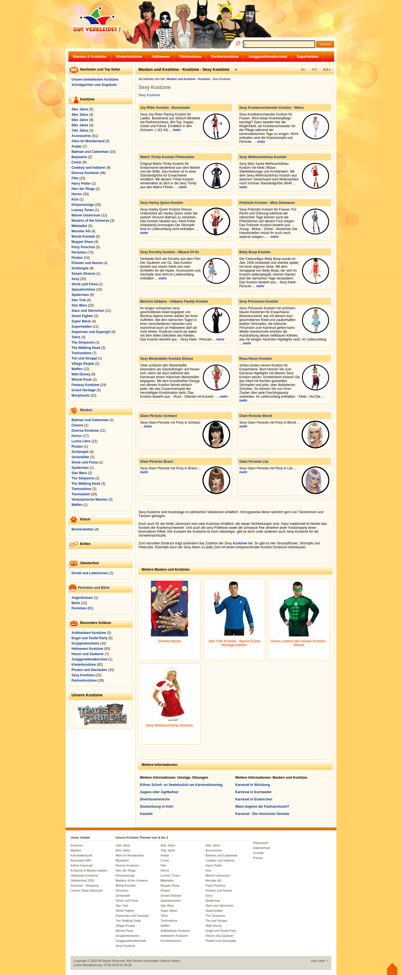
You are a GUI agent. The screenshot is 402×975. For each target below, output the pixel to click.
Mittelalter (79, 226)
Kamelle (146, 814)
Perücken (79, 252)
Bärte (75, 603)
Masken (86, 410)
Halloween (161, 56)
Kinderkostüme (129, 56)
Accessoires (81, 136)
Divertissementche (155, 799)
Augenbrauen (82, 598)
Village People (82, 364)
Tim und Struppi (84, 358)
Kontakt (258, 853)
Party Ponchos (83, 247)
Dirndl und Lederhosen (89, 573)
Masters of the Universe (90, 221)
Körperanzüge (82, 205)
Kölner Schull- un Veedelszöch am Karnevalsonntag (181, 785)
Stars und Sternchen (87, 311)
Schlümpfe (79, 268)
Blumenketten (82, 529)
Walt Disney (80, 374)
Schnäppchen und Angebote (94, 85)
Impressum (260, 842)
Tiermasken (80, 494)
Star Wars (79, 305)
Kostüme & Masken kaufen (89, 870)
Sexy (75, 279)
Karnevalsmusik (81, 855)
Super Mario (81, 321)
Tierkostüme (81, 353)
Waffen (77, 369)
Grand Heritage (83, 390)
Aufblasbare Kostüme (88, 633)
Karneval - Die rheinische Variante (262, 814)
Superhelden (307, 56)
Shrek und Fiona (84, 284)
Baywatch (79, 157)
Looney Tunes (82, 210)
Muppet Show (82, 242)
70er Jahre (79, 130)
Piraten (77, 258)
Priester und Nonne (86, 263)
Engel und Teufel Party (89, 638)
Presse (258, 858)
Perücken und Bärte (93, 588)
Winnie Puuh (81, 380)
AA (314, 69)
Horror (76, 194)
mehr (177, 130)
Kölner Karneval (81, 865)
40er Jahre (79, 115)
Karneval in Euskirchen (253, 799)
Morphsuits (80, 395)
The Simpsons (82, 342)
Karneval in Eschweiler (253, 792)
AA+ (327, 69)
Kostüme (240, 543)
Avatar (76, 146)
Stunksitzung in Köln (156, 807)
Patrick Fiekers (170, 960)
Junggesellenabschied (267, 56)
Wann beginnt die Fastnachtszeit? (262, 807)
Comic (76, 162)
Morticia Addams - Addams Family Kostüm (174, 301)
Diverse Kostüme (85, 173)
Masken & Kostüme (89, 56)
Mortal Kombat (83, 236)
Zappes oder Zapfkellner (159, 792)
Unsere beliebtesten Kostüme (95, 79)
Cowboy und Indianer (88, 168)
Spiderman (80, 295)
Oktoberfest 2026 (82, 880)
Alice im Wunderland (87, 141)
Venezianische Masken (89, 499)
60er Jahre (79, 125)
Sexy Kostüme (83, 675)
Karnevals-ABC (81, 860)
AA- (303, 69)
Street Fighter (82, 316)
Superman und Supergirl (91, 332)
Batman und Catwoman (90, 152)
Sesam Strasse (83, 274)
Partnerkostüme (225, 56)
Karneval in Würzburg (252, 785)
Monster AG (80, 231)
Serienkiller (80, 457)
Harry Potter (81, 183)
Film (74, 178)
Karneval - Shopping (85, 885)
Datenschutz (261, 847)
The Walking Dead (85, 348)
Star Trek (78, 300)
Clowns (77, 425)
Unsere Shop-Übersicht (86, 890)
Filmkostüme (190, 56)
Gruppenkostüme (85, 643)
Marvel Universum (85, 215)
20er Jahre (79, 109)
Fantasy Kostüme (85, 385)
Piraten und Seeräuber (89, 670)
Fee (262, 528)
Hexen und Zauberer (87, 654)
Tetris (75, 337)
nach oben (318, 960)
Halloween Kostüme (87, 649)
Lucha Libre (80, 441)
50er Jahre (79, 120)
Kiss (74, 199)
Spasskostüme (83, 289)
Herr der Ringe (83, 189)
